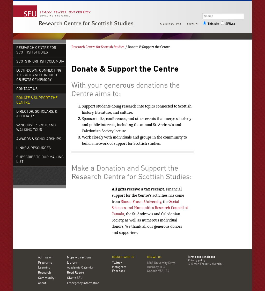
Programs (45, 262)
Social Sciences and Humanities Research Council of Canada (150, 207)
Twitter (117, 263)
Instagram (119, 267)
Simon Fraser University (141, 201)
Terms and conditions (201, 257)
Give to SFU (75, 278)
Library (72, 262)
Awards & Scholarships (38, 139)
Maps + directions (79, 257)
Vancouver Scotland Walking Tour (36, 128)
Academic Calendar (80, 267)
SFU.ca (228, 24)
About (42, 283)
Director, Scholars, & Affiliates (36, 114)
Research (44, 272)
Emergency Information (83, 283)
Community (46, 278)
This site (211, 24)
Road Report (75, 272)
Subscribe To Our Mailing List (40, 160)
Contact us (154, 257)
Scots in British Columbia (40, 61)
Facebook (118, 271)
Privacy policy (196, 260)
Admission (45, 257)
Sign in (192, 23)
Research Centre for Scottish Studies (86, 24)
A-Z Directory (171, 23)
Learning (44, 267)
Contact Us (27, 89)
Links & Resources (33, 148)
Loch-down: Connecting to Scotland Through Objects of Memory (38, 75)
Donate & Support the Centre (36, 100)
